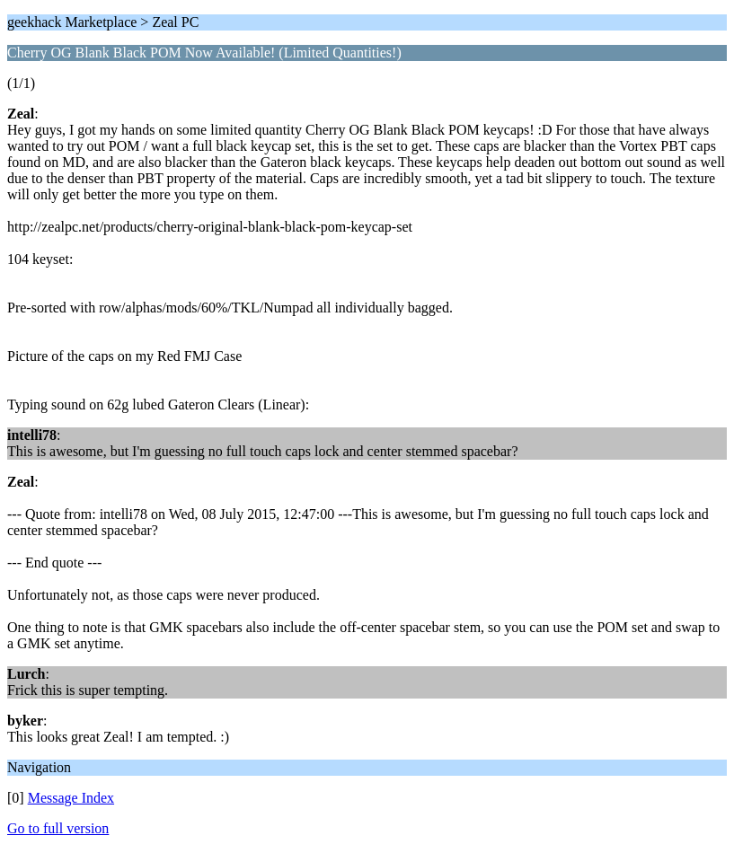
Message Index (71, 797)
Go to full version (58, 828)
